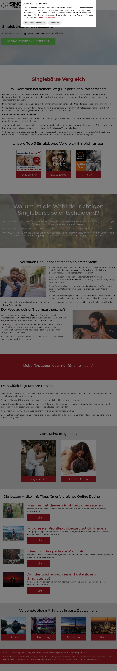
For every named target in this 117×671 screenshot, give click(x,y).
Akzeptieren (54, 23)
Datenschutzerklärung (46, 17)
